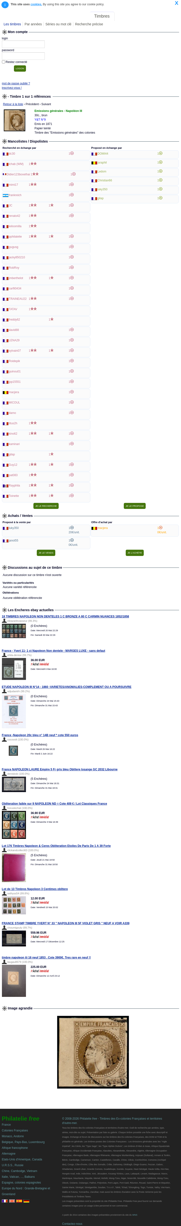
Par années (33, 24)
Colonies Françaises (15, 1130)
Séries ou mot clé (58, 24)
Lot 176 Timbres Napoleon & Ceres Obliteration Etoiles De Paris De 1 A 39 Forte (56, 846)
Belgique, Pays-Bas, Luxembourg (23, 1142)
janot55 (13, 540)
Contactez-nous (72, 1224)
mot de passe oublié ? (16, 83)
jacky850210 (17, 257)
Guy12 (13, 464)
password (8, 50)
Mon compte (169, 16)
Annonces (143, 16)
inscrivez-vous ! (12, 87)
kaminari (14, 444)
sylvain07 (15, 350)
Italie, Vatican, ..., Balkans (18, 1176)
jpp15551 (15, 382)
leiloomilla (15, 226)
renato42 (14, 216)
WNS (134, 1215)
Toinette (14, 496)
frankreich (15, 195)
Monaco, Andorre (13, 1136)
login (5, 38)
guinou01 (15, 371)
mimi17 (13, 184)
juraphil (102, 162)
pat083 (13, 475)
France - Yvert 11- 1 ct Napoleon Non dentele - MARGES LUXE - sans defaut (53, 650)
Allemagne (9, 1153)
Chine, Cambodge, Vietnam (19, 1171)
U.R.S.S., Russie (13, 1165)
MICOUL (14, 402)
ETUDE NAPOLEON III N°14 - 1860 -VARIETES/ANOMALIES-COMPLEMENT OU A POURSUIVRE (66, 687)
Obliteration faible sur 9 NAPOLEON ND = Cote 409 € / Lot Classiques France (54, 803)
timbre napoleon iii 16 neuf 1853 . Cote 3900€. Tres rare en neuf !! (46, 957)
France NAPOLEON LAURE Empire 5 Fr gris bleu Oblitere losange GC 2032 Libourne (60, 769)
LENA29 (14, 340)
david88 (14, 330)
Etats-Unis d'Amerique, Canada (22, 1159)
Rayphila (14, 485)
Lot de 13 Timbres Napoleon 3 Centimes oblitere (35, 889)
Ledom (102, 171)
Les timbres (12, 24)
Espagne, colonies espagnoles (21, 1182)
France (6, 1124)
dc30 (12, 153)
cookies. (36, 4)
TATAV (13, 309)
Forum (124, 16)
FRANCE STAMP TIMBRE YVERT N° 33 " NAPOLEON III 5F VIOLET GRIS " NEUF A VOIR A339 (66, 923)
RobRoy (14, 267)
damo (12, 413)
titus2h (13, 423)
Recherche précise (89, 24)
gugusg (13, 247)
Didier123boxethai (18, 174)
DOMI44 (103, 153)
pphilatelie (15, 236)
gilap (12, 454)
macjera (14, 392)
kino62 (13, 433)
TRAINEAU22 (18, 299)
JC (10, 205)
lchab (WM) (16, 164)
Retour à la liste (13, 104)
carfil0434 (15, 288)
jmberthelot (16, 278)
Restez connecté (16, 62)
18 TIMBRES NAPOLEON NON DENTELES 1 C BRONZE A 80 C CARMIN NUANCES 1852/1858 (65, 616)
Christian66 (105, 180)
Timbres (102, 16)
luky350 (102, 189)
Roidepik (14, 361)
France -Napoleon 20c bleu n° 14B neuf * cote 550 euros (40, 735)
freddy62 (14, 319)
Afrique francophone (15, 1148)
